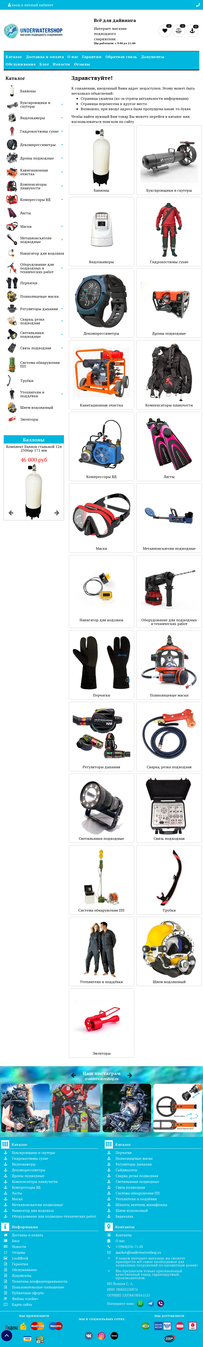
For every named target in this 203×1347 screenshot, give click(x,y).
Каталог (14, 56)
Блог (44, 64)
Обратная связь (121, 56)
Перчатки (28, 282)
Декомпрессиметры (38, 144)
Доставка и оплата (45, 56)
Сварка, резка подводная (32, 321)
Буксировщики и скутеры (35, 104)
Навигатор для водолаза (42, 253)
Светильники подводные (32, 334)
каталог (175, 116)
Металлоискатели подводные (35, 239)
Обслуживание (21, 64)
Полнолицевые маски (39, 296)
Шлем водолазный (36, 407)
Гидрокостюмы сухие (39, 131)
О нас (72, 56)
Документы (153, 56)
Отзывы (82, 64)
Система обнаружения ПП (40, 364)
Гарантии (92, 56)
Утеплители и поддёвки (32, 394)
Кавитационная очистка (34, 172)
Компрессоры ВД (35, 199)
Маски (26, 226)
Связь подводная (35, 347)
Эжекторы (29, 419)
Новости (61, 64)
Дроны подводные (37, 158)
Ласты (25, 213)
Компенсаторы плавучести (33, 186)
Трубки (26, 380)
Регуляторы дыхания (39, 308)
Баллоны (28, 91)
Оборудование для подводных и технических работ (37, 268)
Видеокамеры (32, 117)
